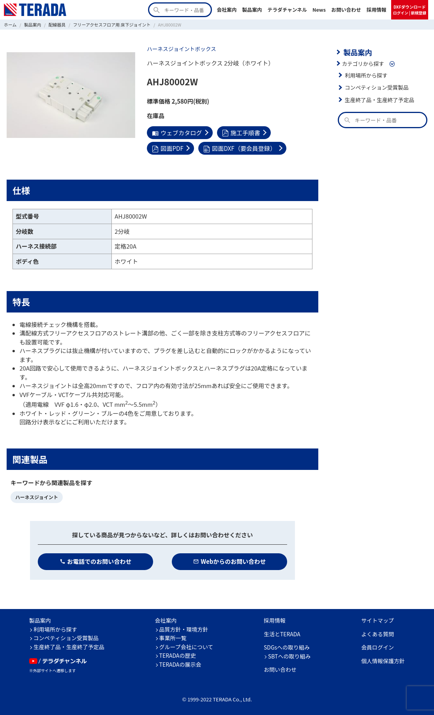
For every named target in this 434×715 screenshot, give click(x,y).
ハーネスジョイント (36, 496)
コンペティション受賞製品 (376, 87)
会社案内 (226, 9)
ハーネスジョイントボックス (181, 49)
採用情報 (376, 9)
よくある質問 (377, 633)
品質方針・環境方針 (183, 628)
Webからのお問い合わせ (229, 561)
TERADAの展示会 (180, 663)
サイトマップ (377, 620)
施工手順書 (240, 132)
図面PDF (167, 148)
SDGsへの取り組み (287, 647)
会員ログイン (377, 647)
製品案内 (252, 9)
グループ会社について (186, 646)
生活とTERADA (282, 633)
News (319, 9)
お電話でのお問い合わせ (96, 561)
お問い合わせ (346, 9)
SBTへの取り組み (289, 655)
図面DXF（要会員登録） (239, 148)
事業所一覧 (173, 637)
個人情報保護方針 (383, 660)
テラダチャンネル (287, 9)
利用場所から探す (366, 75)
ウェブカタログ (176, 132)
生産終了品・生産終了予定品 (379, 99)
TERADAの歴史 (177, 655)
